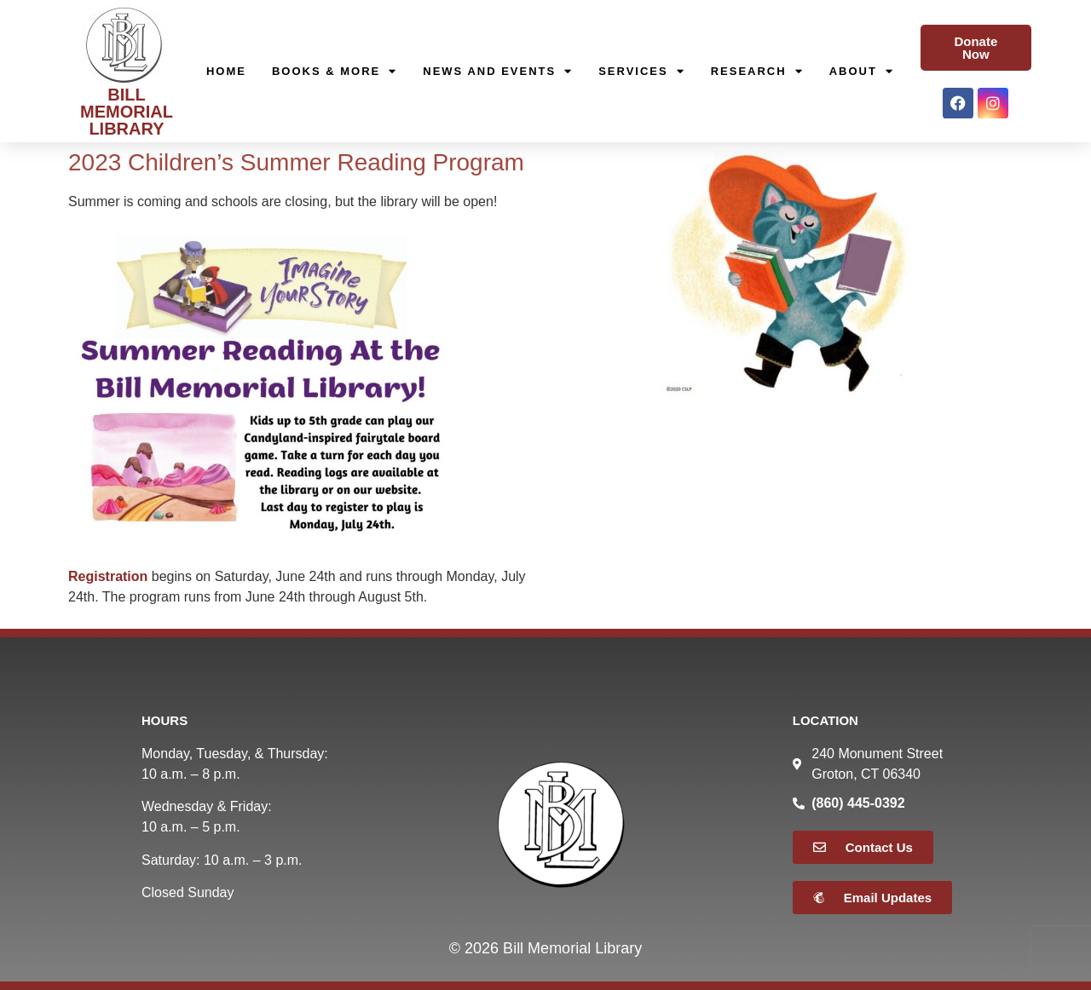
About (861, 71)
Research (757, 71)
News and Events (498, 71)
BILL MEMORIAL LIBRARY (126, 111)
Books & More (334, 71)
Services (641, 71)
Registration (107, 576)
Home (226, 71)
